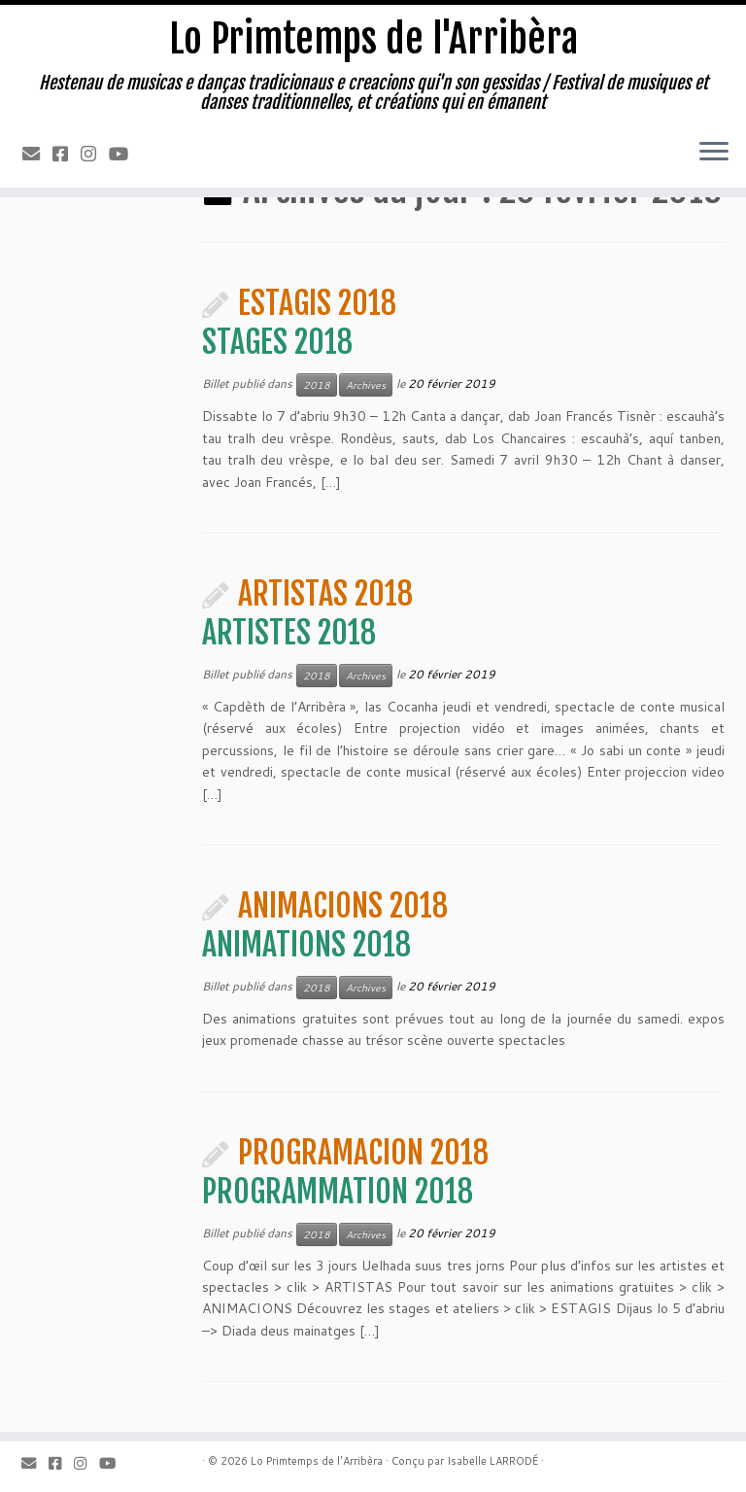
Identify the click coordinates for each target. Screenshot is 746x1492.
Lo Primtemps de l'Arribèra (373, 39)
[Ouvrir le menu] (714, 152)
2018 (316, 385)
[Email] (37, 153)
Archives (366, 385)
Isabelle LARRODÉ (492, 1461)
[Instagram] (95, 153)
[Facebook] (66, 153)
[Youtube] (125, 153)
